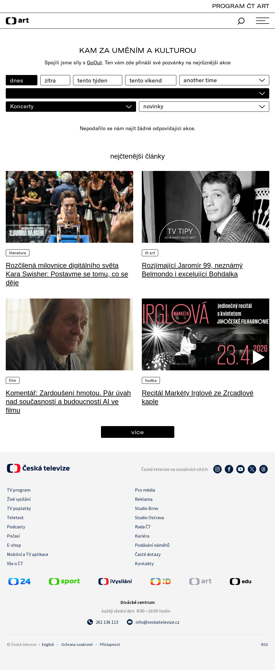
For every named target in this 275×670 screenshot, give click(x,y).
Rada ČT (143, 527)
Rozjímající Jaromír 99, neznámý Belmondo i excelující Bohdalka (192, 269)
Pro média (145, 490)
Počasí (13, 536)
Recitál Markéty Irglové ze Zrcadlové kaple (197, 397)
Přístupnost (110, 644)
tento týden (92, 80)
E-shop (14, 545)
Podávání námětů (152, 545)
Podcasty (16, 527)
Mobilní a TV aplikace (27, 554)
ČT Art (150, 252)
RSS (264, 644)
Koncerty (22, 106)
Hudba (151, 380)
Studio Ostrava (149, 517)
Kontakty (144, 563)
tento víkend (145, 80)
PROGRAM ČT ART (240, 5)
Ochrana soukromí (77, 644)
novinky (153, 106)
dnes (16, 80)
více (137, 432)
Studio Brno (146, 508)
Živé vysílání (18, 499)
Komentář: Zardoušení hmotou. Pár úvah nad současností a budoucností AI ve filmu (68, 401)
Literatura (17, 252)
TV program (18, 490)
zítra (50, 80)
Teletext (15, 517)
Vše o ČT (15, 563)
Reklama (143, 499)
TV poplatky (19, 508)
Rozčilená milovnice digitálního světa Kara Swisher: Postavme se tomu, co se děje (67, 273)
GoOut (94, 62)
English (48, 644)
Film (12, 380)
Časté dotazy (148, 554)
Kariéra (142, 536)
